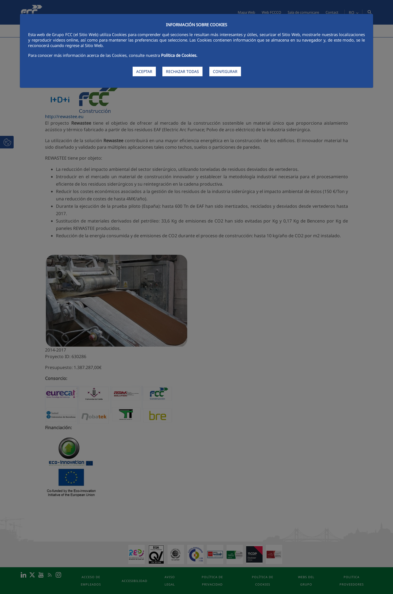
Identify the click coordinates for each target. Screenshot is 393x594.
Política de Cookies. (179, 55)
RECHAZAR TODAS (182, 71)
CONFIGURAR (225, 71)
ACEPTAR (144, 71)
